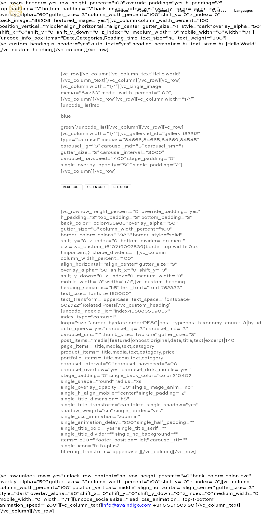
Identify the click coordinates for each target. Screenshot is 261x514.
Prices (198, 10)
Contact (219, 10)
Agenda (162, 10)
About (142, 10)
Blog (181, 10)
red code (121, 187)
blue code (71, 187)
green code (97, 187)
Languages (243, 10)
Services (122, 10)
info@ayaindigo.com (126, 505)
